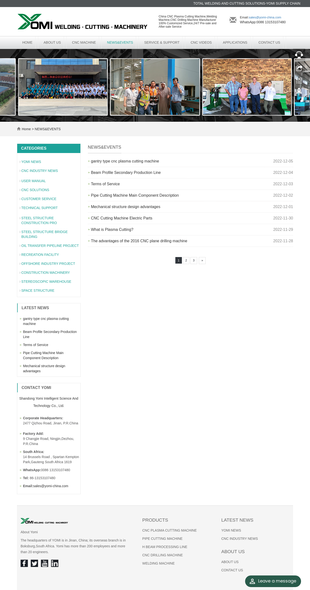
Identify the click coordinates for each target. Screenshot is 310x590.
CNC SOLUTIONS (35, 190)
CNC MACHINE (84, 42)
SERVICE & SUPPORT (161, 42)
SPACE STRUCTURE (37, 290)
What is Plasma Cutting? (112, 229)
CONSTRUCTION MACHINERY (45, 273)
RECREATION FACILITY (40, 255)
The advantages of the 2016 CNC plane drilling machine (139, 241)
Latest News (237, 520)
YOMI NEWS (31, 162)
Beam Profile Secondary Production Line (126, 172)
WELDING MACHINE (158, 563)
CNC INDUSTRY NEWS (39, 171)
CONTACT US (269, 42)
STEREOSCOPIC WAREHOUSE (46, 281)
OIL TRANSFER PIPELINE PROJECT (50, 246)
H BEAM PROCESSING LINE (164, 547)
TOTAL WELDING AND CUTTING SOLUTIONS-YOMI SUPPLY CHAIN (246, 3)
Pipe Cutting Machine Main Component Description (135, 195)
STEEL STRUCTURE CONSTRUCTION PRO (39, 220)
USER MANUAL (33, 181)
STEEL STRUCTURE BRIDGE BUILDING (44, 234)
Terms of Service (105, 184)
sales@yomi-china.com (265, 17)
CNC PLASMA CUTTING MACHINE (169, 530)
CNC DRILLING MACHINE (162, 555)
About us (233, 551)
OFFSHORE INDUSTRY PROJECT (48, 264)
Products (155, 520)
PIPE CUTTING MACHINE (162, 539)
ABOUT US (52, 42)
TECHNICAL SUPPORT (39, 208)
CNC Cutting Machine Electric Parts (121, 218)
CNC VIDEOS (201, 42)
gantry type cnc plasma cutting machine (125, 161)
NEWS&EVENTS (120, 42)
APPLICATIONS (235, 42)
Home (27, 42)
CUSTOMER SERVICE (38, 199)
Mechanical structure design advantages (125, 207)
